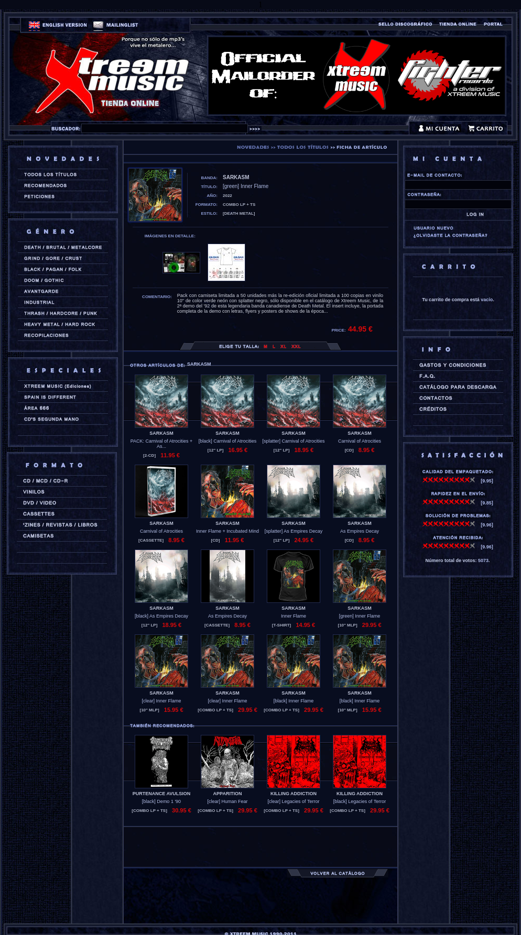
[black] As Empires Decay (161, 616)
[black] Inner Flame (294, 700)
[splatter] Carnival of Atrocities (293, 441)
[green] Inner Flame (360, 616)
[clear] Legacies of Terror (294, 801)
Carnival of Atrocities (359, 441)
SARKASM (161, 433)
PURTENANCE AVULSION (162, 793)
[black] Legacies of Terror (359, 801)
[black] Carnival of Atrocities (228, 441)
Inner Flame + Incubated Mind (227, 531)
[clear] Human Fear (227, 801)
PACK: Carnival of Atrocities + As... (162, 443)
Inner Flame (293, 616)
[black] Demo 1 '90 (161, 801)
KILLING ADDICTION (293, 793)
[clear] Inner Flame (161, 700)
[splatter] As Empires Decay (294, 531)
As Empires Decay (359, 531)
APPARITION (227, 793)
